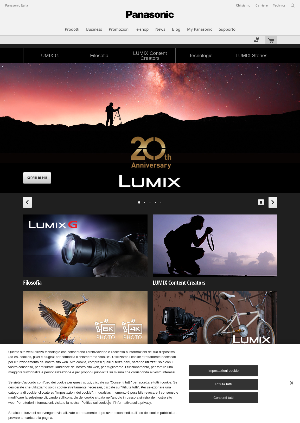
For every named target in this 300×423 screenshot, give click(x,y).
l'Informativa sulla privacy (132, 403)
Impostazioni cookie (223, 371)
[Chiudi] (291, 383)
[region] (150, 383)
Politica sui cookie (94, 403)
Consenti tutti (223, 398)
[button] (261, 202)
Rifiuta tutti (223, 384)
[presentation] (139, 202)
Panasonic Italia (16, 5)
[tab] (139, 202)
